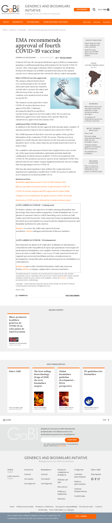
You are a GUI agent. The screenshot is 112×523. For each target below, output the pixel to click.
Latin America (14, 477)
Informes (61, 499)
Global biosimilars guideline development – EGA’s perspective (93, 147)
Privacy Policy (62, 446)
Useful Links (79, 496)
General (27, 474)
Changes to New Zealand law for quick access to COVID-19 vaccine (44, 196)
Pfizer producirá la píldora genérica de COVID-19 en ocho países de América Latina (93, 169)
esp (104, 9)
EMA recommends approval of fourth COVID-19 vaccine (46, 30)
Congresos (78, 470)
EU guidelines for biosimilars (91, 153)
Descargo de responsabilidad (66, 507)
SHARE (7, 420)
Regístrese (20, 266)
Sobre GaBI (87, 22)
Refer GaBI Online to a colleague (61, 510)
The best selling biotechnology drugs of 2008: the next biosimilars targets (93, 139)
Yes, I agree (81, 516)
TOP (106, 420)
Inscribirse (81, 9)
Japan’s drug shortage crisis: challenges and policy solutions (92, 45)
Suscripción (106, 22)
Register (19, 228)
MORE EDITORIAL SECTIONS (56, 22)
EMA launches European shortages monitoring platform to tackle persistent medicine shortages (93, 110)
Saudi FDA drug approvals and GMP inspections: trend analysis (91, 53)
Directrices (62, 487)
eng (100, 9)
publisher (63, 278)
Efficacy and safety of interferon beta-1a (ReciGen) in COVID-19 (43, 187)
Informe (25, 269)
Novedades (22, 30)
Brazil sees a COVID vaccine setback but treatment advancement (43, 200)
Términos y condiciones (44, 507)
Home (12, 507)
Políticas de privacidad (25, 507)
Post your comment (66, 58)
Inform (29, 231)
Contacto (98, 507)
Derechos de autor (86, 507)
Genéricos (18, 22)
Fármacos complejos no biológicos (63, 472)
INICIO (6, 22)
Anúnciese (96, 22)
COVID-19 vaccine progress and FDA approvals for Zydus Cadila (43, 191)
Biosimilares (33, 22)
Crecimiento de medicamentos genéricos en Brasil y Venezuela (93, 119)
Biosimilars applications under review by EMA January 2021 (41, 182)
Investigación (29, 484)
